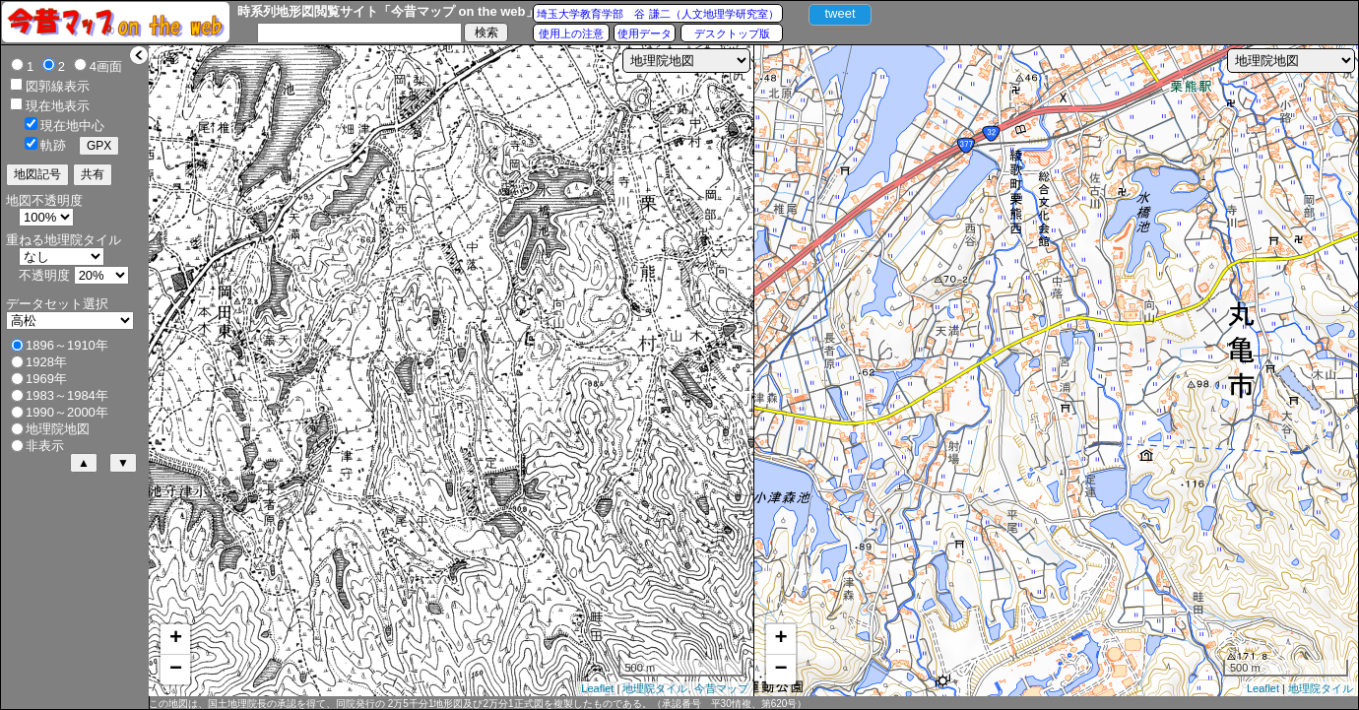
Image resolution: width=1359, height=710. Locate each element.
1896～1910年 (67, 345)
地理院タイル (654, 688)
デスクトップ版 (732, 33)
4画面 (106, 66)
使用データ (644, 33)
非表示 (45, 445)
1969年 (46, 378)
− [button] (175, 669)
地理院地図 (58, 428)
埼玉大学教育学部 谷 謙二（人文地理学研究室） (657, 14)
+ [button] (175, 639)
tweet (839, 13)
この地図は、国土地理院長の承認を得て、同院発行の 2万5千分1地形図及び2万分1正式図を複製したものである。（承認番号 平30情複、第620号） (478, 703)
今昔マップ (721, 688)
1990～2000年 (67, 412)
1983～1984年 (67, 395)
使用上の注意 (571, 33)
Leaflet (597, 688)
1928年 (46, 362)
